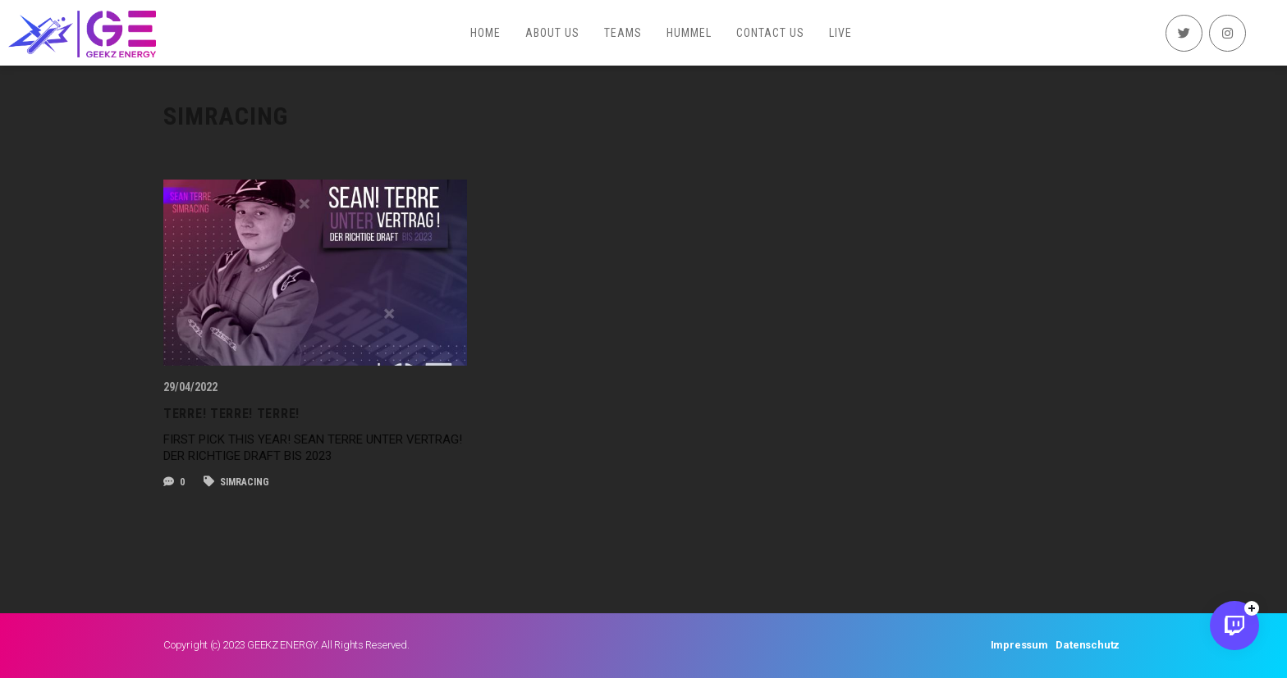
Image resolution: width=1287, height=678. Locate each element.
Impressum (1019, 645)
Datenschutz (1088, 645)
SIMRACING (236, 482)
